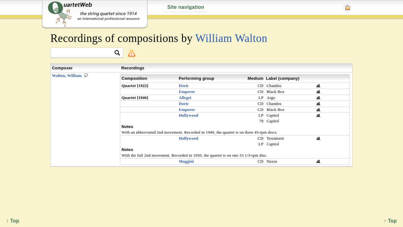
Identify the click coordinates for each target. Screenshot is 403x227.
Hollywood (188, 115)
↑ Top (390, 221)
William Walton (231, 38)
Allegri (185, 97)
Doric (184, 85)
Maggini (186, 161)
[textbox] (84, 53)
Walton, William (67, 75)
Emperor (187, 91)
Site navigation (185, 7)
